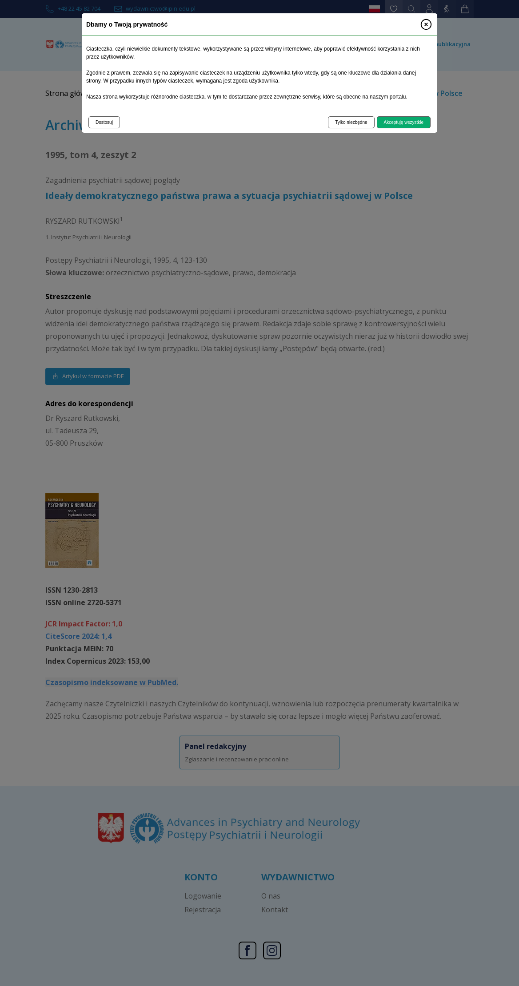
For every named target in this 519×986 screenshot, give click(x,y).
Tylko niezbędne (351, 122)
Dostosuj (104, 122)
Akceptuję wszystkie (403, 122)
